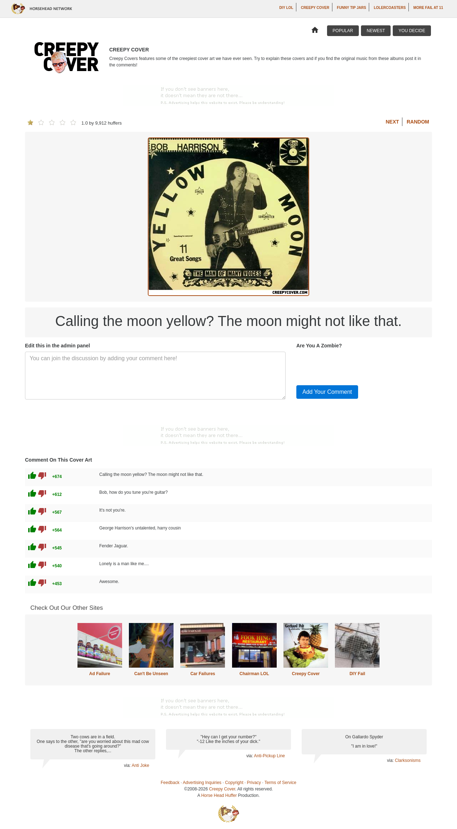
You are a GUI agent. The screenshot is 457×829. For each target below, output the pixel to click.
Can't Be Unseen (151, 673)
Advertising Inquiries (202, 782)
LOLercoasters (390, 8)
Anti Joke (140, 765)
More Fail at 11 (428, 8)
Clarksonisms (408, 760)
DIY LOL (286, 8)
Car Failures (202, 673)
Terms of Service (280, 782)
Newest (376, 30)
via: (127, 765)
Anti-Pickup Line (269, 755)
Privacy (254, 782)
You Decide (411, 30)
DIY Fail (357, 673)
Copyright (234, 782)
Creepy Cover (315, 8)
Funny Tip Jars (351, 8)
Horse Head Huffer (219, 795)
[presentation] (350, 366)
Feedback (170, 782)
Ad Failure (99, 673)
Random (418, 122)
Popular (343, 30)
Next (392, 122)
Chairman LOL (254, 673)
